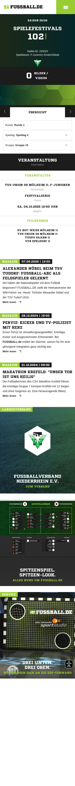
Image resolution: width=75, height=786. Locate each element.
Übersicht (37, 112)
